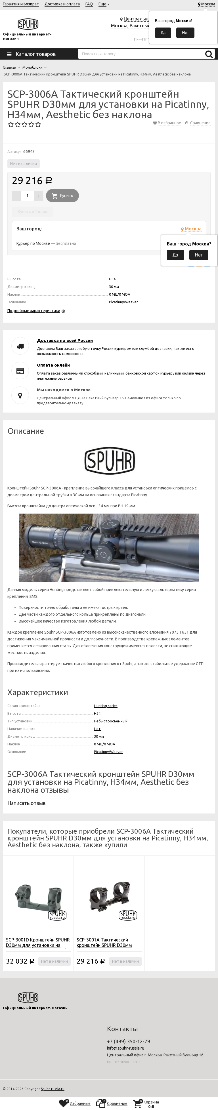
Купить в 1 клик (32, 211)
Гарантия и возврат (21, 4)
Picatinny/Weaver (108, 752)
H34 (97, 713)
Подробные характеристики (33, 310)
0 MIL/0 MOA (104, 744)
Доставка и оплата (62, 4)
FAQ (89, 4)
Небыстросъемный (110, 721)
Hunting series (106, 706)
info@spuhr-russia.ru (125, 1048)
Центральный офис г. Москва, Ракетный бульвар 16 (140, 25)
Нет (97, 729)
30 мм (99, 736)
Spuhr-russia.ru (52, 1089)
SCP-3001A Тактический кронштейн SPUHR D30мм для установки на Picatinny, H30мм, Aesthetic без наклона (109, 947)
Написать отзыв (26, 803)
